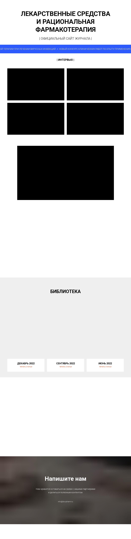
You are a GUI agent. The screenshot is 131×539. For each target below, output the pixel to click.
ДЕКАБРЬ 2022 (26, 363)
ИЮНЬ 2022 (105, 363)
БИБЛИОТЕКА (65, 291)
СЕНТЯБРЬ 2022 (65, 363)
